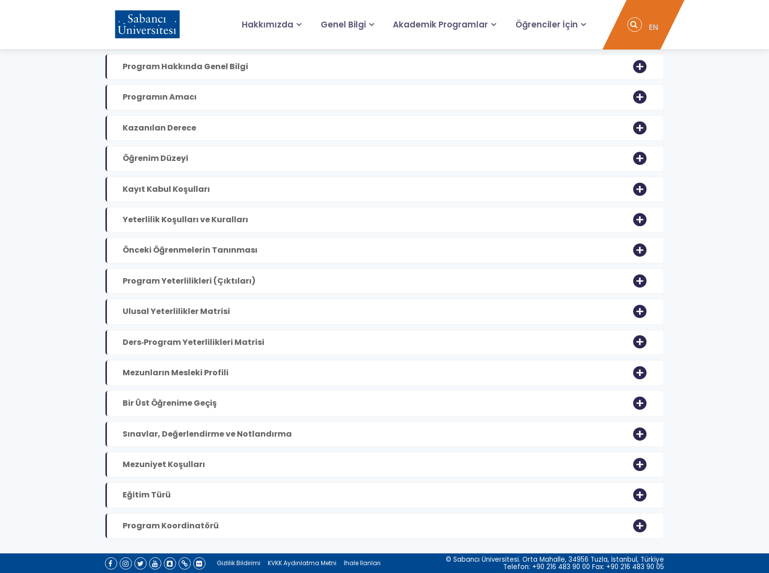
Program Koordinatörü (171, 525)
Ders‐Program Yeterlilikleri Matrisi (193, 342)
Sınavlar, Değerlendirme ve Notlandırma (207, 434)
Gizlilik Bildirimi (238, 563)
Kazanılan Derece (159, 127)
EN (654, 25)
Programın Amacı (160, 97)
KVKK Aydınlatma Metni (302, 563)
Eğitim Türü (147, 494)
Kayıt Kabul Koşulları (166, 189)
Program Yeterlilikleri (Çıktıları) (189, 280)
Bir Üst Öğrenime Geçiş (170, 403)
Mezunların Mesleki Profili (176, 372)
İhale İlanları (362, 563)
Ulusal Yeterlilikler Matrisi (176, 311)
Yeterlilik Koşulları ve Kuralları (185, 219)
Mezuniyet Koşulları (164, 464)
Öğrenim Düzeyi (155, 158)
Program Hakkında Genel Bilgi (185, 66)
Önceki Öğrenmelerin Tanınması (190, 250)
